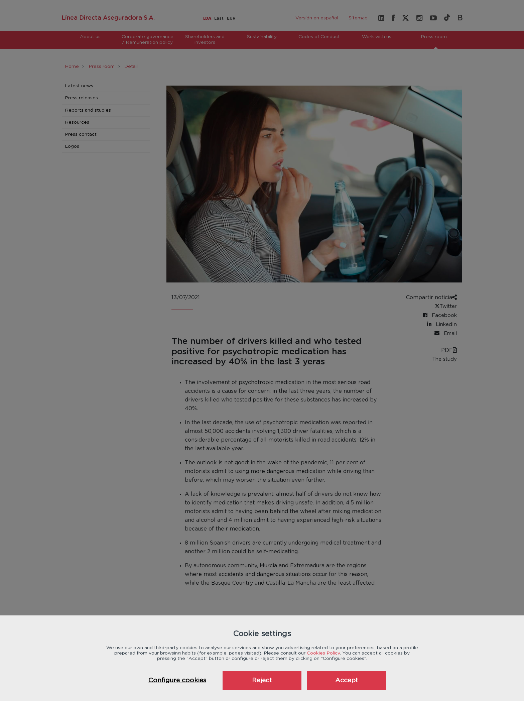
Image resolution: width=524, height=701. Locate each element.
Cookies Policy (323, 653)
